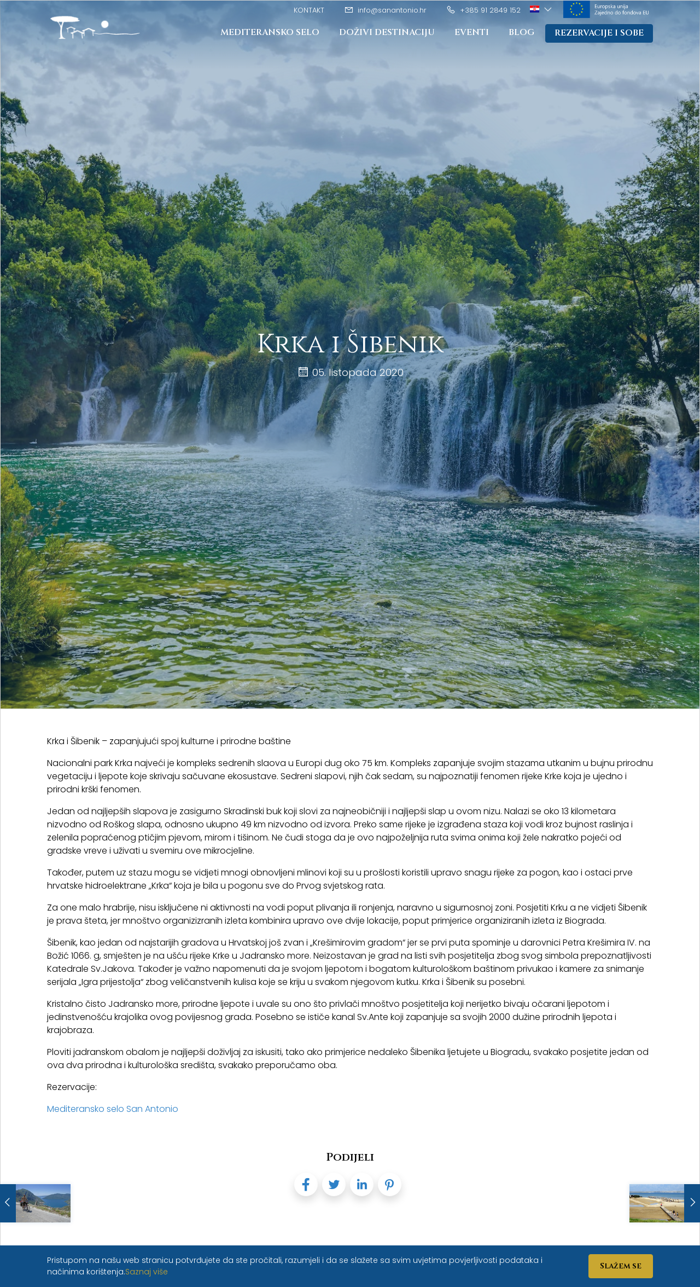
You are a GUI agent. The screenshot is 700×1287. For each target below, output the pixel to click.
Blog (521, 33)
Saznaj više (146, 1271)
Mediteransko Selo (267, 33)
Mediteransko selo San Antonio (112, 1109)
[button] (541, 9)
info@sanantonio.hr (385, 10)
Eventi (470, 33)
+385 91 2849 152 (483, 10)
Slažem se (620, 1266)
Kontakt (309, 10)
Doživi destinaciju (385, 33)
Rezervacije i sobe (599, 33)
